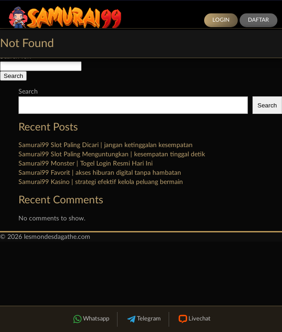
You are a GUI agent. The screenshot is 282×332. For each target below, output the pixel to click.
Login (220, 20)
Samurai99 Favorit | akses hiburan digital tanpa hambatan (99, 173)
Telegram (143, 319)
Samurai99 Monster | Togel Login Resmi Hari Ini (85, 163)
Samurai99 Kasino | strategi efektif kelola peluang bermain (100, 182)
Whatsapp (90, 319)
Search (28, 92)
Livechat (194, 319)
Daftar (258, 20)
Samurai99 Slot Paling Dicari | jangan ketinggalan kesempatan (105, 145)
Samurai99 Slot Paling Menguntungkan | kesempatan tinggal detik (111, 154)
